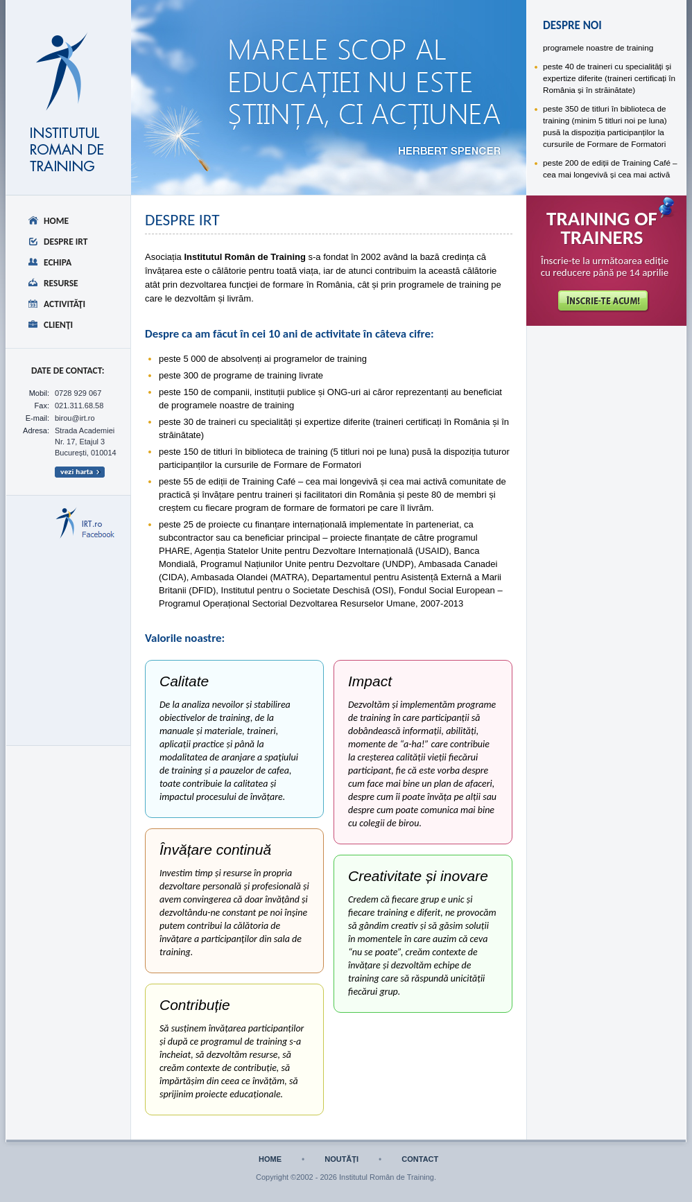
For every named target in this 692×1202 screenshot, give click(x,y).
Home (56, 221)
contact (419, 1159)
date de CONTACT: (68, 371)
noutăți (341, 1159)
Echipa (57, 262)
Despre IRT (66, 241)
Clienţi (58, 325)
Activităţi (64, 304)
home (270, 1159)
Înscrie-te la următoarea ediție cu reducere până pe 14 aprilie (605, 267)
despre (207, 46)
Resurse (61, 283)
